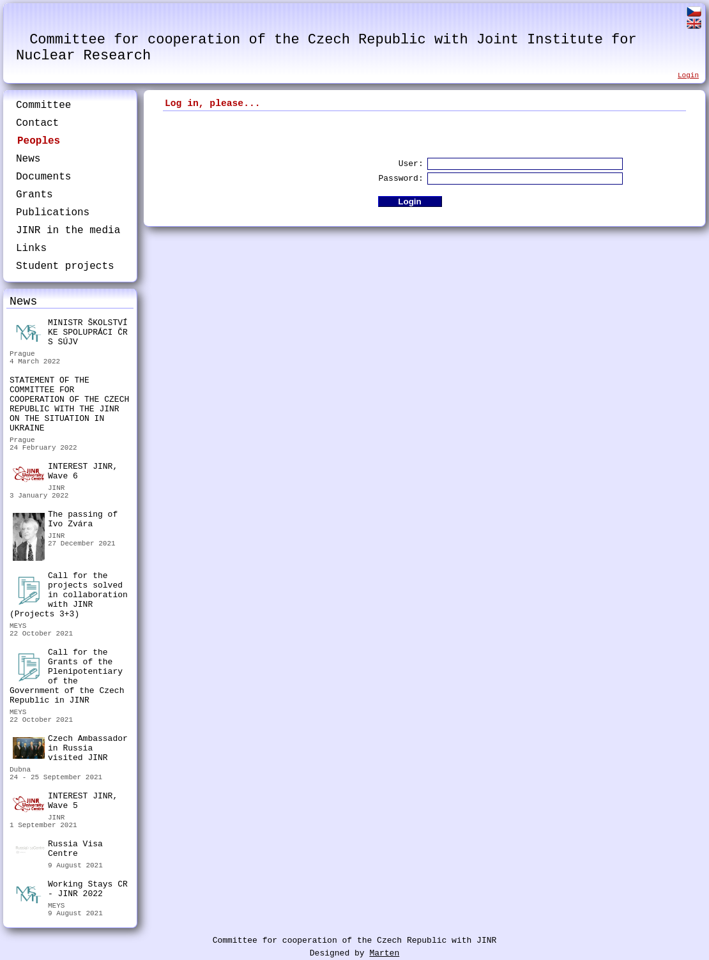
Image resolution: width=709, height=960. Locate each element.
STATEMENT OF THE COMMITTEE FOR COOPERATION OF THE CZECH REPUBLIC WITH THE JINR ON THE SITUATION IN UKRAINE (69, 404)
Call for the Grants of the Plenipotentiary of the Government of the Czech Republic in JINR (67, 676)
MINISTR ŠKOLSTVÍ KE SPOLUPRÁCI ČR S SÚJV (70, 332)
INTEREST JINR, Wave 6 (65, 472)
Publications (52, 212)
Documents (43, 177)
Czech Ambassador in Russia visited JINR (70, 748)
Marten (384, 953)
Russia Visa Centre (58, 850)
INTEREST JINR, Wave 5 (65, 801)
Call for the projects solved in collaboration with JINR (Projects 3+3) (69, 595)
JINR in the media (68, 230)
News (28, 159)
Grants (34, 195)
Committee (43, 105)
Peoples (38, 141)
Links (31, 248)
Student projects (65, 266)
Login (688, 75)
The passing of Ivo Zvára (65, 521)
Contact (37, 123)
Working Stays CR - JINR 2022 (70, 891)
